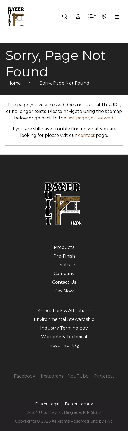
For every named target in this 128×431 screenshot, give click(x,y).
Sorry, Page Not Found (64, 83)
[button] (64, 16)
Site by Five (102, 421)
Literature (64, 264)
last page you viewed (90, 118)
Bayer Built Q (64, 345)
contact (86, 135)
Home (15, 83)
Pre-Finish (64, 256)
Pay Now (64, 291)
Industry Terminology (64, 328)
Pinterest (104, 376)
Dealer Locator (79, 404)
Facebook (24, 376)
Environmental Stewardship (64, 319)
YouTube (78, 376)
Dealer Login (47, 404)
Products (64, 247)
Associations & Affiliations (64, 310)
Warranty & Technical (64, 336)
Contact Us (64, 282)
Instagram (52, 376)
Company (64, 273)
